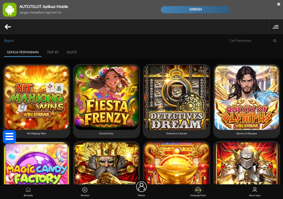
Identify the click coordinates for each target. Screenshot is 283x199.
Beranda (28, 192)
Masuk (141, 190)
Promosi (85, 192)
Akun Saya (254, 192)
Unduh (195, 9)
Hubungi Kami (198, 192)
